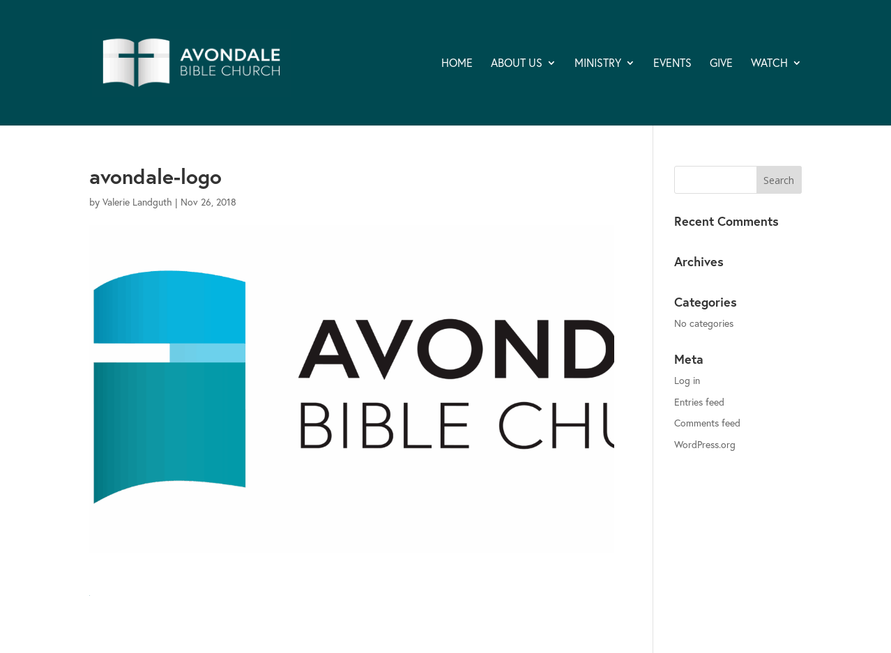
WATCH (769, 64)
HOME (457, 64)
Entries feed (699, 401)
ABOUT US (516, 64)
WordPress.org (705, 444)
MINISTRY (597, 64)
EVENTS (672, 64)
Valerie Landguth (137, 201)
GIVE (721, 64)
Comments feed (707, 422)
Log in (687, 380)
